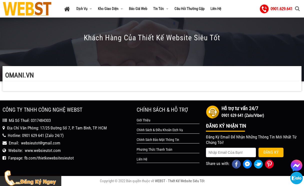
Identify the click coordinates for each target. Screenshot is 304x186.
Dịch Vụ (84, 9)
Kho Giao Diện (110, 9)
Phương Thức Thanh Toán (154, 149)
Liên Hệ (215, 9)
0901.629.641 (281, 8)
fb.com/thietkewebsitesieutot (49, 157)
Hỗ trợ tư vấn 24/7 (239, 108)
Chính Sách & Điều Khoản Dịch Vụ (160, 130)
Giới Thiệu (143, 120)
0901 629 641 (33, 135)
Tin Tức (160, 9)
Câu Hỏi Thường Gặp (189, 9)
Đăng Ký (271, 152)
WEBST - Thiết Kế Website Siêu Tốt (179, 181)
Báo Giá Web (138, 9)
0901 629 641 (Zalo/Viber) (242, 115)
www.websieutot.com (43, 150)
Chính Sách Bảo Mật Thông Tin (158, 140)
